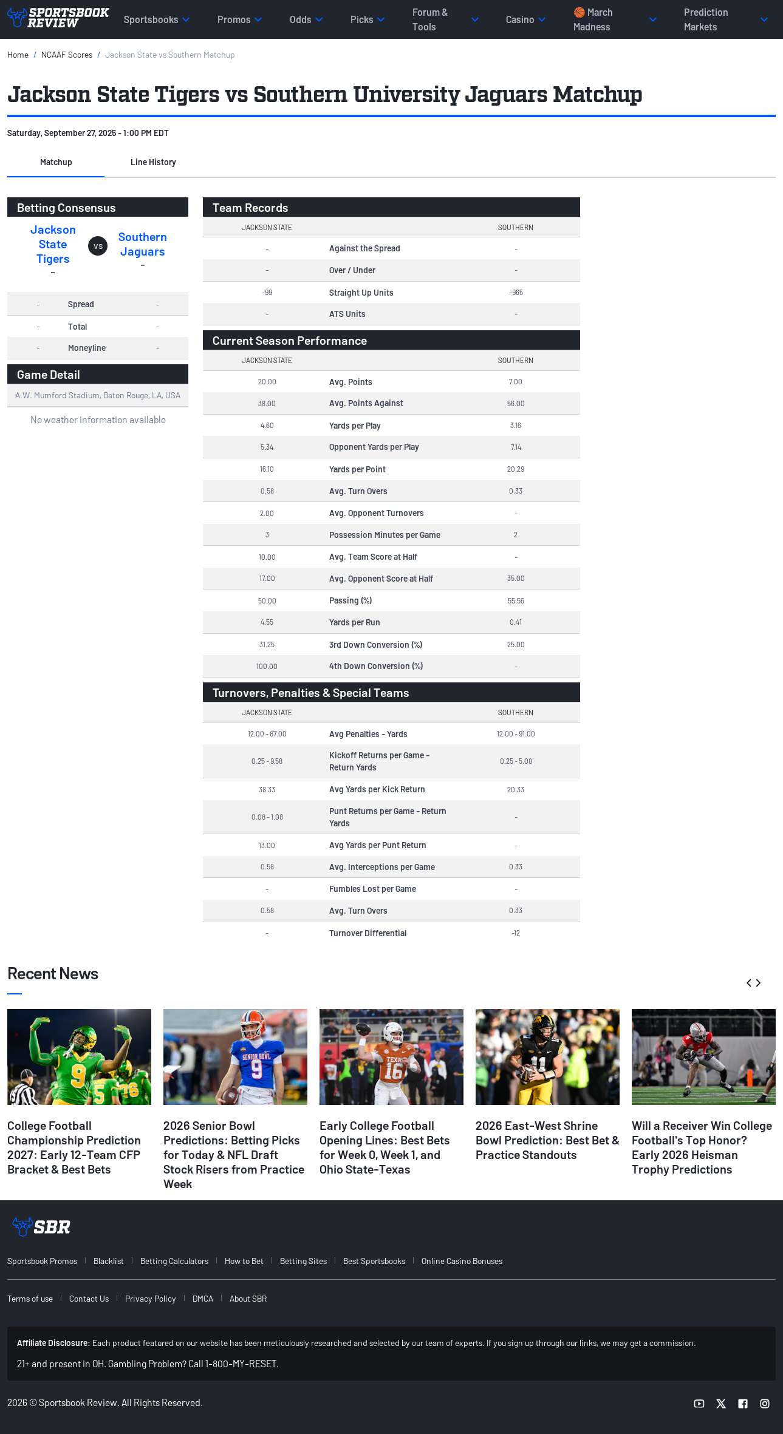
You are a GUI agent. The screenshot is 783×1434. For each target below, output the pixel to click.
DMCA (203, 1298)
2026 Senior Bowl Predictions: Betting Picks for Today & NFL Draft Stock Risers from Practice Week (233, 1154)
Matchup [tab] (56, 162)
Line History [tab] (153, 162)
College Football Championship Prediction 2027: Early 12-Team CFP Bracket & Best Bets (74, 1147)
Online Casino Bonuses (462, 1261)
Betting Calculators (174, 1261)
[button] (55, 162)
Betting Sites (303, 1261)
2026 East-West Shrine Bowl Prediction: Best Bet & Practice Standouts (548, 1139)
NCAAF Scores (66, 54)
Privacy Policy (150, 1298)
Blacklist (109, 1261)
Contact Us (89, 1298)
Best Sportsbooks (374, 1261)
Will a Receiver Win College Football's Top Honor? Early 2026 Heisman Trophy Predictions (702, 1147)
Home (18, 54)
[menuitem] (49, 1260)
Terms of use (30, 1298)
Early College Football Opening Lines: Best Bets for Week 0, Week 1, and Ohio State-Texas (385, 1147)
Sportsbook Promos (42, 1261)
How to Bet (244, 1261)
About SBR (248, 1298)
